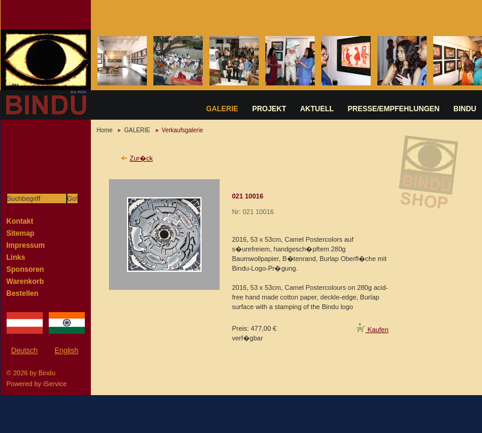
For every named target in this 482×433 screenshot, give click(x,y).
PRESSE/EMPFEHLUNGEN (394, 109)
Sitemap (21, 233)
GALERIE (222, 109)
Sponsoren (26, 269)
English (66, 350)
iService (55, 383)
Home (105, 130)
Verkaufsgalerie (182, 130)
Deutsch (24, 350)
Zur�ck (141, 158)
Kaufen (373, 329)
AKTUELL (317, 109)
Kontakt (20, 221)
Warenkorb (25, 281)
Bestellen (23, 293)
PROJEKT (269, 109)
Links (16, 257)
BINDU (465, 109)
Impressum (26, 245)
